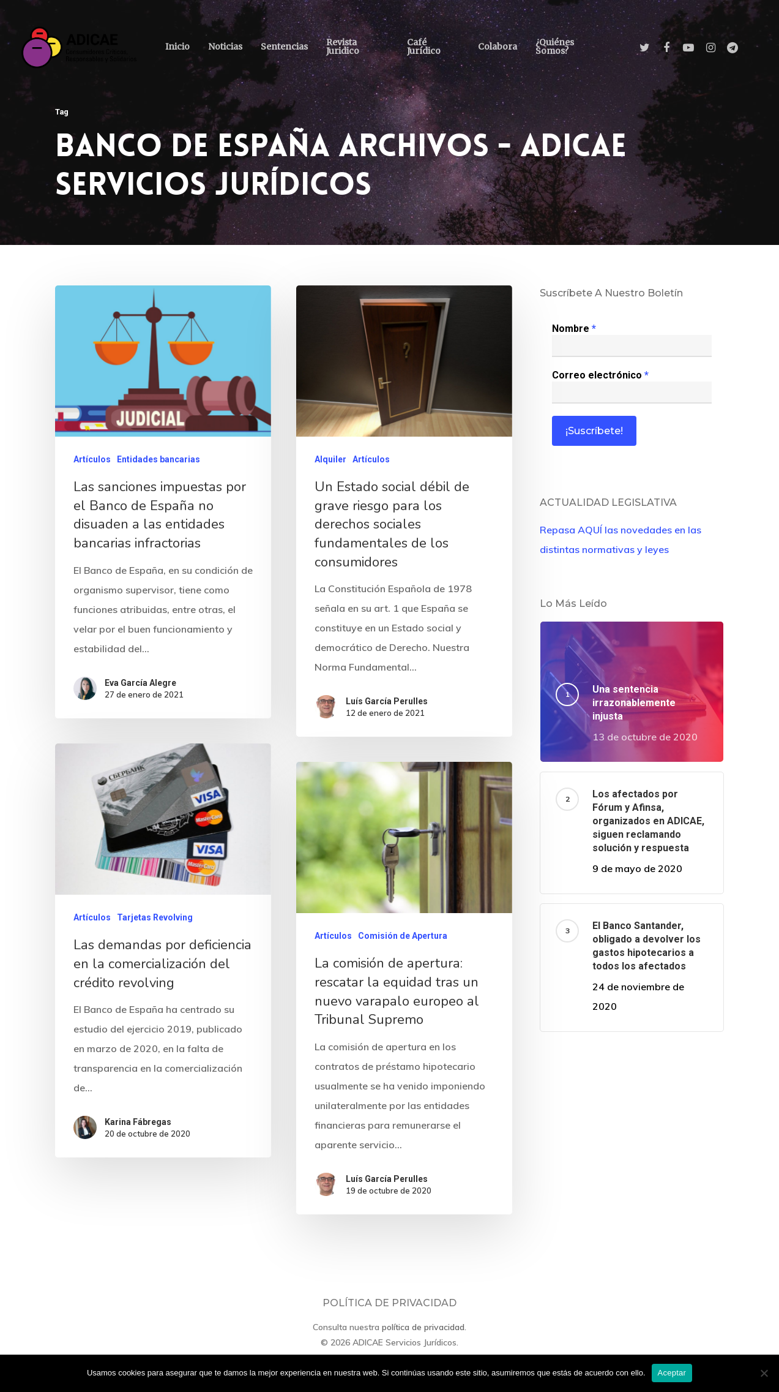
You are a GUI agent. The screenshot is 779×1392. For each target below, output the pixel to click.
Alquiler (330, 465)
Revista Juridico (342, 46)
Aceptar (672, 1372)
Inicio (177, 46)
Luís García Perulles (387, 705)
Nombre (574, 328)
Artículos (92, 462)
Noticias (225, 46)
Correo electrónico (600, 375)
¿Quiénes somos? (554, 46)
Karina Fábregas (130, 1330)
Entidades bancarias (158, 462)
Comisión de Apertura (401, 1183)
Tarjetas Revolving (155, 1160)
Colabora (497, 46)
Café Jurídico (424, 46)
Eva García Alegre (140, 685)
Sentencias (284, 46)
